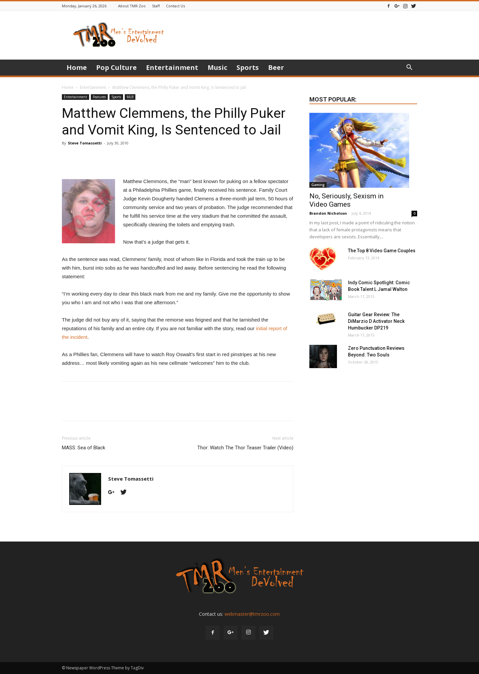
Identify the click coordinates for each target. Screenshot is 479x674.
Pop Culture (116, 67)
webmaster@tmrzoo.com (252, 614)
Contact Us (175, 5)
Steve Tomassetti (85, 142)
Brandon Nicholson (328, 213)
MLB (130, 97)
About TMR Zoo (132, 5)
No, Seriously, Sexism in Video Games (346, 200)
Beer (276, 67)
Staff (156, 5)
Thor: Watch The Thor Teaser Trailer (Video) (245, 448)
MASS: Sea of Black (83, 448)
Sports (248, 67)
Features (99, 97)
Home (77, 67)
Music (217, 67)
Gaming (318, 184)
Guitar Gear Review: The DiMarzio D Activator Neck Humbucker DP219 (376, 321)
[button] (409, 68)
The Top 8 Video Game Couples (381, 250)
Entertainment (172, 67)
